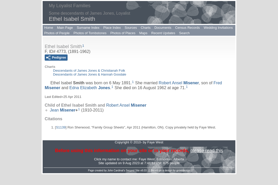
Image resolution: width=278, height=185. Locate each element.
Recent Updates (163, 33)
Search (184, 33)
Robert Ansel (179, 83)
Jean (63, 110)
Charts (146, 28)
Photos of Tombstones (89, 33)
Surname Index (88, 28)
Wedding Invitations (218, 28)
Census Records (187, 28)
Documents (162, 28)
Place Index (112, 28)
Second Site (133, 170)
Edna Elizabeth (89, 88)
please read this (206, 150)
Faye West (147, 159)
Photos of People (57, 33)
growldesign (183, 170)
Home (48, 28)
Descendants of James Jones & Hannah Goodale (89, 74)
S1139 (61, 127)
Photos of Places (122, 33)
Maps (143, 33)
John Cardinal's (116, 170)
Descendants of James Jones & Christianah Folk (89, 70)
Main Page (65, 28)
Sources (131, 28)
